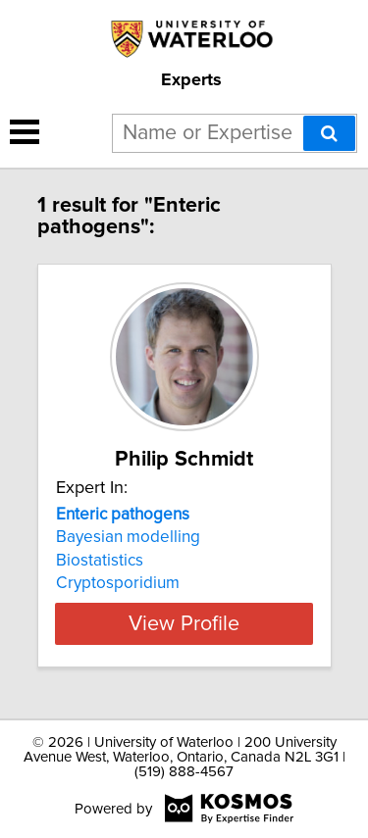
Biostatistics (99, 560)
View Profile (184, 623)
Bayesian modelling (128, 537)
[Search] (329, 133)
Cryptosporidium (118, 583)
